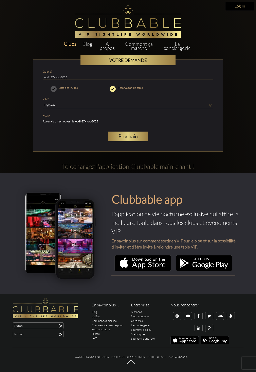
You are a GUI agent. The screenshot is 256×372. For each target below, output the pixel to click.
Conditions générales (92, 356)
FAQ (94, 338)
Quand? (47, 71)
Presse (96, 333)
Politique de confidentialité (133, 356)
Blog (87, 44)
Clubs (70, 44)
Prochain (128, 136)
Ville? (46, 99)
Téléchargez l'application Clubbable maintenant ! (128, 166)
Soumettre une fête (143, 338)
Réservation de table (128, 88)
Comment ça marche (139, 46)
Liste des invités (69, 88)
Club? (46, 116)
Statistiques (138, 334)
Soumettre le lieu (141, 329)
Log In (240, 6)
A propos (107, 46)
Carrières (137, 320)
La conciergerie (177, 46)
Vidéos (96, 316)
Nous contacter (140, 316)
